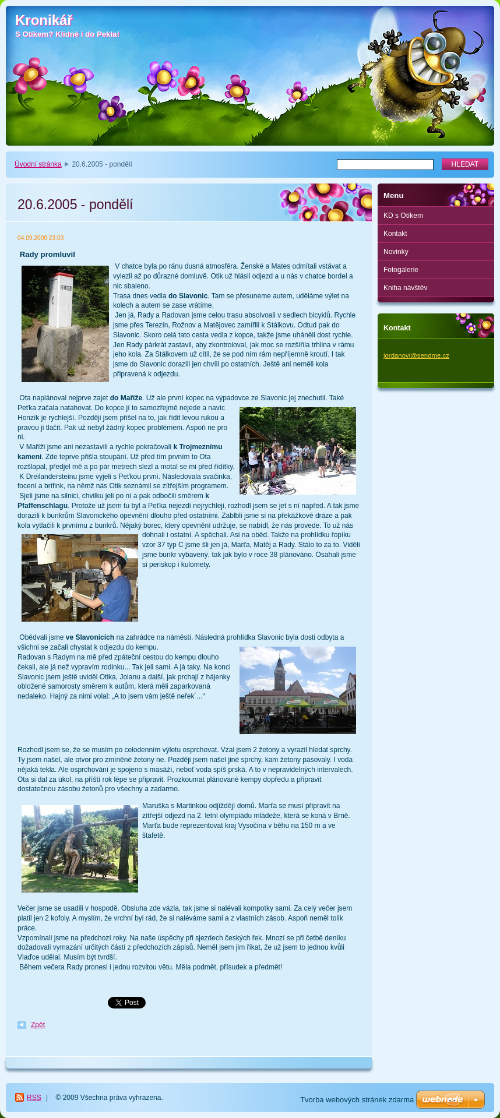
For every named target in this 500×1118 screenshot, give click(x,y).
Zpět (38, 1025)
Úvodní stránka (38, 164)
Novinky (396, 252)
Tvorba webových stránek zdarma (357, 1099)
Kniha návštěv (405, 288)
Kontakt (395, 234)
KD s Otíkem (403, 215)
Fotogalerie (400, 270)
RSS (34, 1098)
